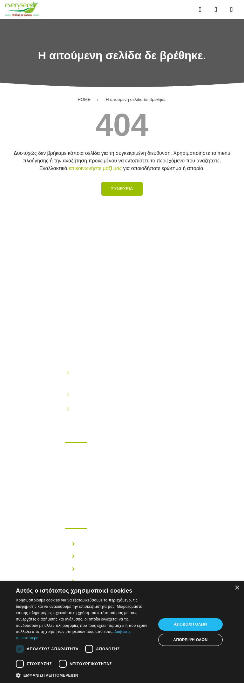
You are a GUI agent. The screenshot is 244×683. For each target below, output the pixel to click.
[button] (84, 674)
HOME (84, 99)
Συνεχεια (122, 188)
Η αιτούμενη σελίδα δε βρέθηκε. (136, 99)
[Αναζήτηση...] (215, 9)
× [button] (236, 588)
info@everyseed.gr (94, 408)
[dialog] (122, 632)
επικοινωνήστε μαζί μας (95, 168)
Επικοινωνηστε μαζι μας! (104, 491)
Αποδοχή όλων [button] (190, 624)
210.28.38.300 (89, 394)
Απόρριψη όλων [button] (190, 640)
